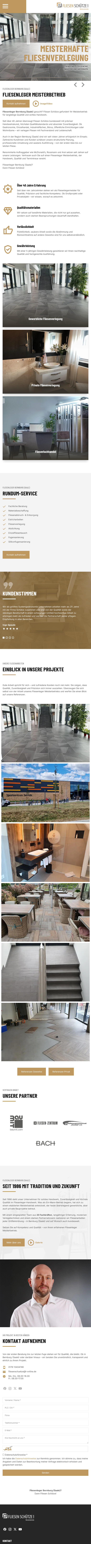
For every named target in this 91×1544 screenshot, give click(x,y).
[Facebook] (5, 1399)
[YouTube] (20, 1399)
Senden (45, 1483)
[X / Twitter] (15, 1399)
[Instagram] (10, 1399)
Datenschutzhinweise (25, 1468)
